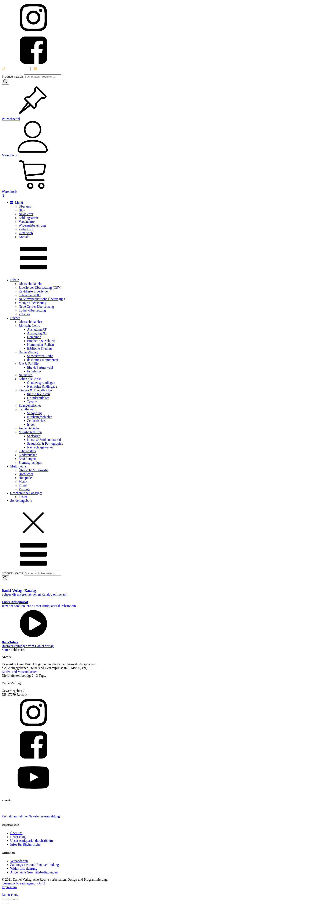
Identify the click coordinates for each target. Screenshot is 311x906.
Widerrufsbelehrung (32, 225)
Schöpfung (34, 413)
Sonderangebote (21, 500)
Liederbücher (28, 455)
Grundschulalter (38, 398)
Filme (22, 485)
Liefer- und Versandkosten (19, 672)
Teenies (32, 401)
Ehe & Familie (29, 363)
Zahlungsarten (28, 218)
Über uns (25, 206)
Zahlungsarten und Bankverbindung (34, 864)
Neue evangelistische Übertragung (42, 299)
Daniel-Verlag (28, 352)
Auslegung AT (37, 329)
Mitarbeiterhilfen (30, 432)
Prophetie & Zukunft (41, 341)
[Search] (5, 82)
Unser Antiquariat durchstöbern (31, 840)
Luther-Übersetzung (32, 310)
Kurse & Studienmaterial (44, 439)
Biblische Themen (39, 348)
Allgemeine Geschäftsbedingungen (34, 872)
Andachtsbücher (30, 428)
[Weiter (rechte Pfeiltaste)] (7, 903)
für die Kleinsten (38, 394)
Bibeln (14, 280)
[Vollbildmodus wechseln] (7, 899)
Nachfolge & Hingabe (42, 386)
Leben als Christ (30, 379)
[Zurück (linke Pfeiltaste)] (3, 903)
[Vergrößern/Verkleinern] (3, 899)
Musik (23, 481)
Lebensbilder (27, 451)
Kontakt (24, 237)
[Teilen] (12, 899)
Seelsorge (33, 436)
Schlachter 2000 (30, 295)
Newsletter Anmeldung (44, 816)
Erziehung (34, 371)
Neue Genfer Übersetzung (36, 306)
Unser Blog (18, 837)
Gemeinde (34, 337)
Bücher (15, 318)
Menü (16, 202)
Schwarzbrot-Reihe (40, 356)
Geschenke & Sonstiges (26, 493)
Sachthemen (27, 409)
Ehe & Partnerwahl (40, 367)
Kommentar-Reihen (40, 344)
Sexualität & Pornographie (45, 443)
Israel (31, 424)
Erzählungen (27, 459)
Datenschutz (10, 894)
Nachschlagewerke (40, 447)
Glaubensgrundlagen (41, 382)
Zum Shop (26, 233)
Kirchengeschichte (39, 417)
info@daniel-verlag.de (51, 68)
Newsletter (26, 214)
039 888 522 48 (14, 68)
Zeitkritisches (36, 420)
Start (5, 650)
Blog (22, 210)
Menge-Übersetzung (32, 303)
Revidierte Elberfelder (34, 291)
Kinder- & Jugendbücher (35, 390)
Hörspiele (25, 478)
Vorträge (24, 489)
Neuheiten (26, 375)
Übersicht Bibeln (30, 284)
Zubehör (24, 314)
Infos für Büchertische (25, 844)
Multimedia (18, 466)
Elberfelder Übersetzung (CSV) (40, 287)
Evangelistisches (30, 405)
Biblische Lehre (29, 325)
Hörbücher (26, 474)
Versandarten (27, 221)
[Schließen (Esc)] (16, 899)
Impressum (9, 887)
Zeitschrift (26, 229)
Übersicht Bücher (30, 322)
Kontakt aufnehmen (15, 816)
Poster (23, 497)
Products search (13, 76)
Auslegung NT (37, 333)
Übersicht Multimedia (33, 470)
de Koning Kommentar (42, 360)
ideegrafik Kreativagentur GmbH (24, 883)
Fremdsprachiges (30, 462)
